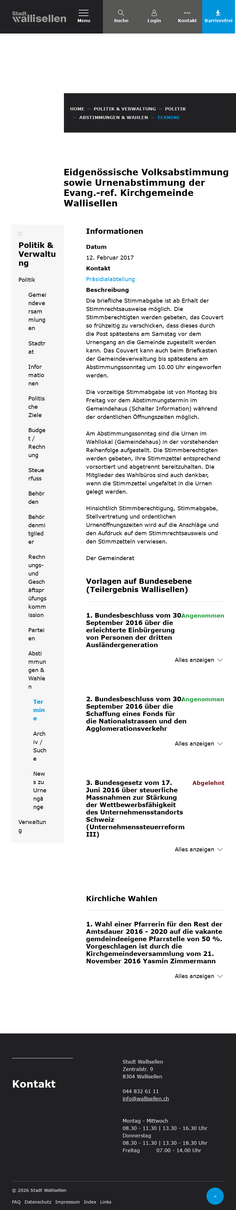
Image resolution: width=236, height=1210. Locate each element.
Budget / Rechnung (36, 442)
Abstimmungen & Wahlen (37, 670)
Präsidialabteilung (110, 279)
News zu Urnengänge (39, 790)
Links (105, 1201)
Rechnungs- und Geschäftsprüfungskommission (37, 585)
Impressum (67, 1201)
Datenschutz (38, 1201)
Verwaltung (32, 826)
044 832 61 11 (141, 1091)
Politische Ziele (36, 406)
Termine (45, 712)
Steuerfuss (36, 474)
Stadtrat (36, 347)
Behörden (36, 497)
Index (90, 1201)
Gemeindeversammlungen (37, 311)
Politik (26, 279)
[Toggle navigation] (84, 17)
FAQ (16, 1201)
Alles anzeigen (194, 659)
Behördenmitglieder (36, 529)
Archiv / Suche (39, 746)
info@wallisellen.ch (146, 1098)
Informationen (36, 375)
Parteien (36, 634)
